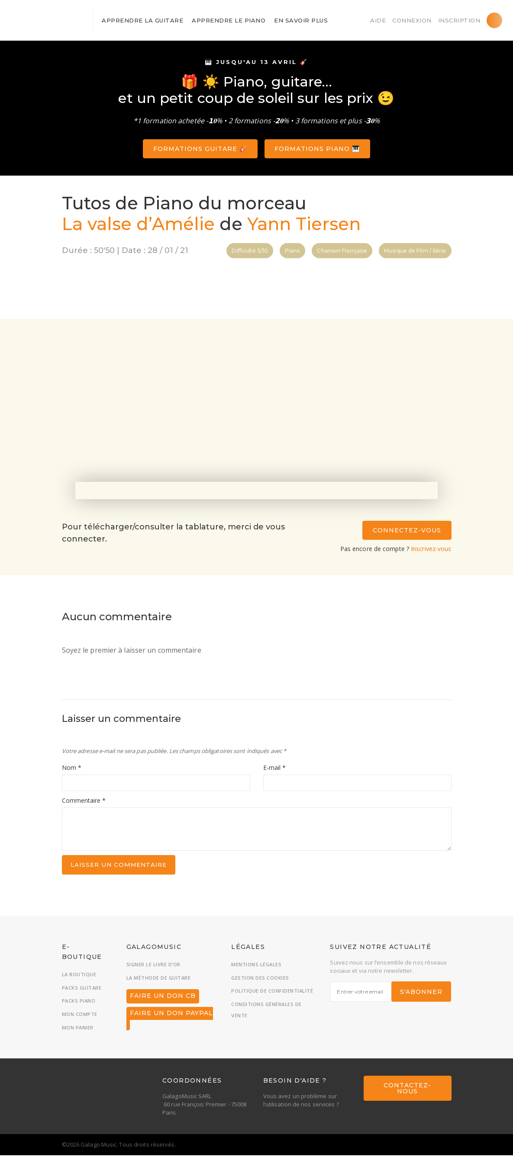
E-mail (274, 769)
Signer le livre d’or (153, 966)
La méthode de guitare (158, 979)
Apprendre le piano (228, 20)
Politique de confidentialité (272, 993)
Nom (71, 769)
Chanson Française (342, 250)
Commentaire (84, 801)
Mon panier (78, 1029)
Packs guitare (82, 989)
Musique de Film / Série (415, 250)
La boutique (79, 976)
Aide (378, 20)
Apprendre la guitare (142, 20)
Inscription (459, 20)
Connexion (412, 20)
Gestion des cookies (260, 979)
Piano (292, 250)
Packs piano (79, 1003)
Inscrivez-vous (431, 549)
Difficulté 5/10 (250, 250)
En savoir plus (301, 20)
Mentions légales (256, 966)
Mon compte (79, 1016)
